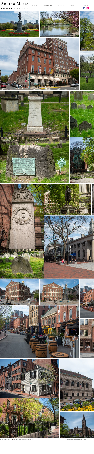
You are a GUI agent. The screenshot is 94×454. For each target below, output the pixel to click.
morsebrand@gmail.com (78, 440)
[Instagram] (88, 8)
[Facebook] (84, 8)
